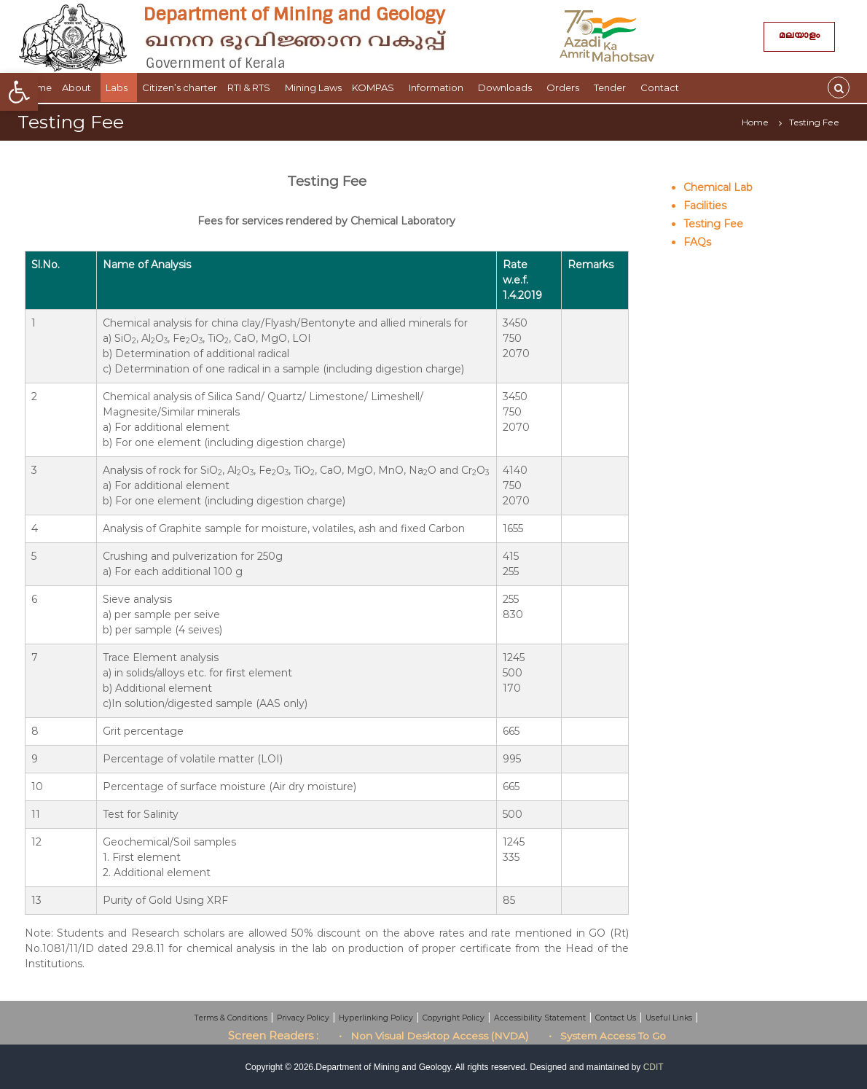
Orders (565, 87)
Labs (119, 87)
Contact (661, 87)
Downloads (507, 87)
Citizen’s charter (179, 87)
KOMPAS (375, 87)
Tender (612, 87)
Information (438, 87)
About (78, 87)
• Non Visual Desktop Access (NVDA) (433, 1036)
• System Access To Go (607, 1036)
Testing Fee (713, 223)
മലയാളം (799, 37)
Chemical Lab (718, 187)
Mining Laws (313, 87)
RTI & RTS (251, 87)
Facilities (704, 205)
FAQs (697, 242)
